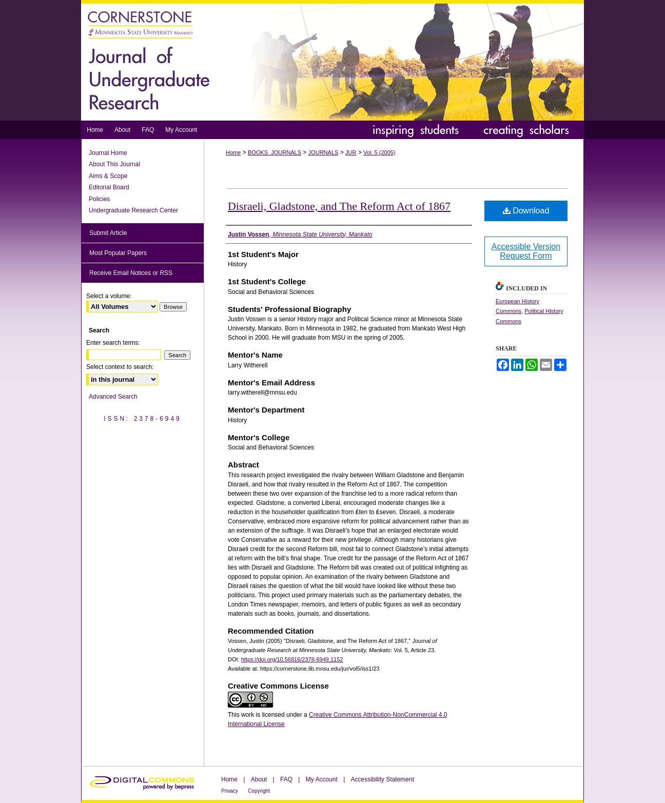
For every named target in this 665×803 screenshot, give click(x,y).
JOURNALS (323, 152)
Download (526, 210)
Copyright (259, 791)
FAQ (286, 779)
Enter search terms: (113, 342)
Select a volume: (109, 296)
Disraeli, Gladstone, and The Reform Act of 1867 (339, 206)
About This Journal (114, 164)
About (259, 779)
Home (233, 152)
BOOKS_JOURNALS (274, 152)
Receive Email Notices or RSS (130, 273)
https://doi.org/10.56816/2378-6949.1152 (292, 659)
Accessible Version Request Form (526, 251)
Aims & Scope (108, 176)
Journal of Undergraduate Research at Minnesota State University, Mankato (332, 60)
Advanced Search (113, 396)
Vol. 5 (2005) (379, 152)
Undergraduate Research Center (133, 210)
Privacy (229, 791)
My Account (322, 779)
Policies (99, 199)
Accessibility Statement (382, 779)
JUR (350, 152)
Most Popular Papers (118, 253)
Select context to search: (119, 366)
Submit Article (108, 233)
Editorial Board (109, 187)
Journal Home (108, 152)
